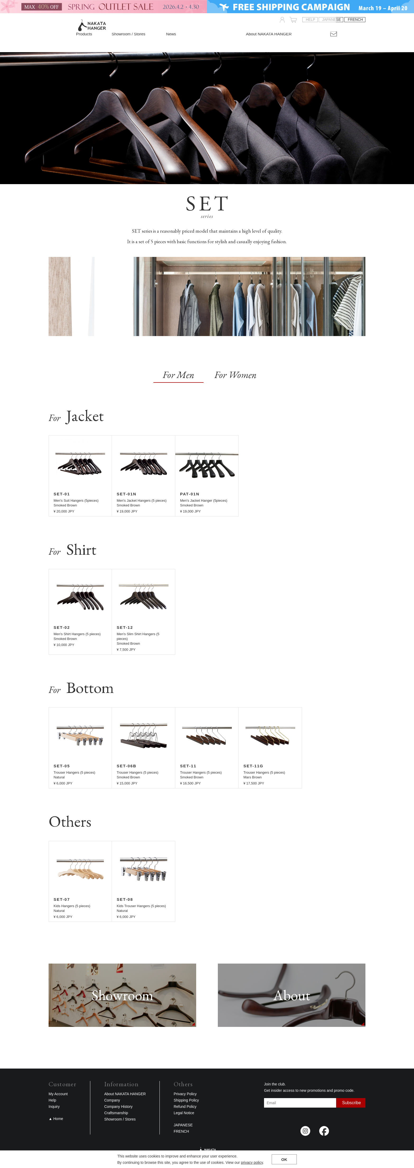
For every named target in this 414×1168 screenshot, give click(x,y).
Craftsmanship (116, 1113)
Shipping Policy (186, 1100)
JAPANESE (331, 20)
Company (112, 1100)
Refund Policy (185, 1106)
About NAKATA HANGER (125, 1094)
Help (311, 20)
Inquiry (54, 1106)
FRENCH (355, 20)
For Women (235, 374)
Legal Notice (184, 1113)
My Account (58, 1094)
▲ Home (56, 1119)
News (169, 34)
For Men (178, 374)
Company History (118, 1106)
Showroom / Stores (129, 34)
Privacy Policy (185, 1094)
